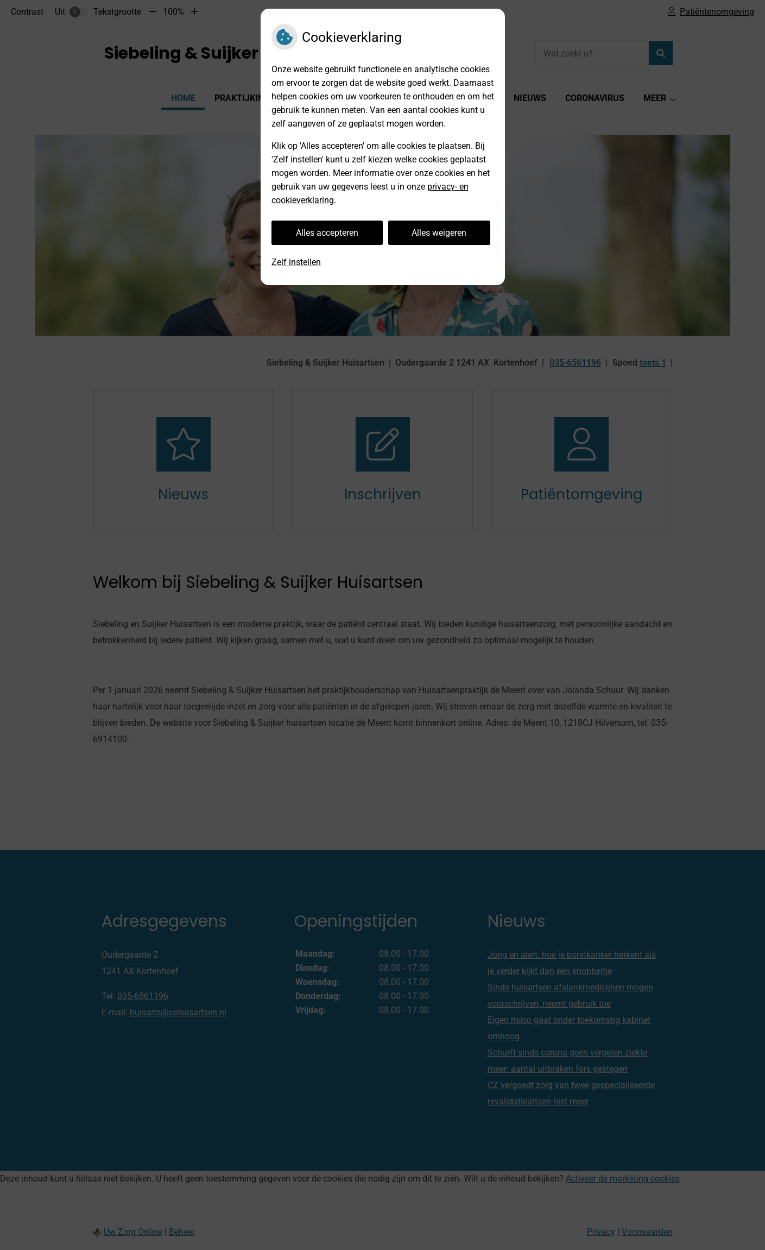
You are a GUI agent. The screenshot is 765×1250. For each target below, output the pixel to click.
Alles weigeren (439, 233)
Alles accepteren (327, 233)
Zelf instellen (296, 262)
